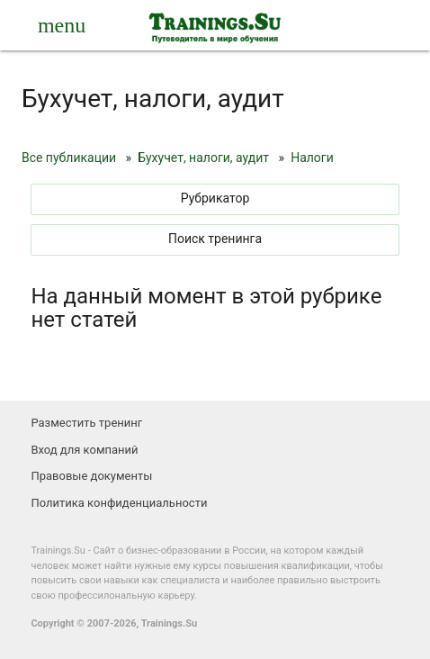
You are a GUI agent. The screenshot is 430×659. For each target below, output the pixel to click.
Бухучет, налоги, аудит (203, 157)
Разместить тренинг (86, 422)
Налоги (312, 157)
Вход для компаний (84, 449)
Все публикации (69, 157)
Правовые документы (91, 476)
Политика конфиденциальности (119, 503)
